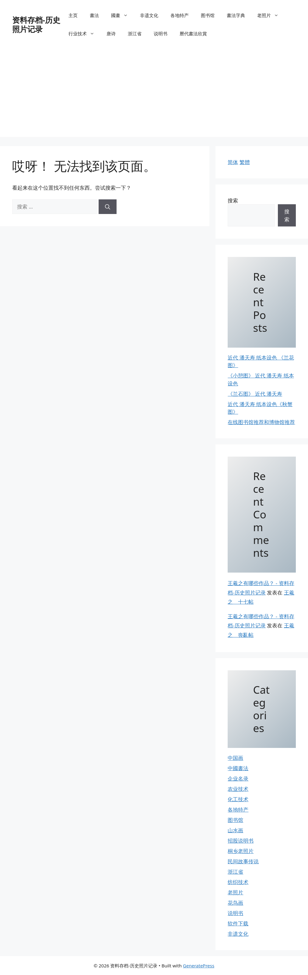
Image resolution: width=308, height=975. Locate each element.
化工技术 (238, 799)
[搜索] (108, 206)
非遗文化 (149, 15)
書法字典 (236, 15)
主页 (73, 15)
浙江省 (135, 33)
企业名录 (238, 778)
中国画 (235, 757)
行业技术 (84, 33)
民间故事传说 (243, 861)
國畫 (122, 15)
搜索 (233, 200)
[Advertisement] (154, 94)
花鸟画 (235, 902)
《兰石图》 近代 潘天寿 (255, 393)
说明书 (160, 33)
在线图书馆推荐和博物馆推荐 (261, 422)
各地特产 (179, 15)
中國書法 (238, 768)
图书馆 (208, 15)
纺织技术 (238, 882)
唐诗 (111, 33)
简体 (233, 162)
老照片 (271, 15)
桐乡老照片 (241, 850)
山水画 (235, 830)
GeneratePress (198, 966)
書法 (94, 15)
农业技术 (238, 788)
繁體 (245, 162)
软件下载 (238, 923)
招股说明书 (241, 840)
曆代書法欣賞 (193, 33)
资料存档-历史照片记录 (36, 24)
